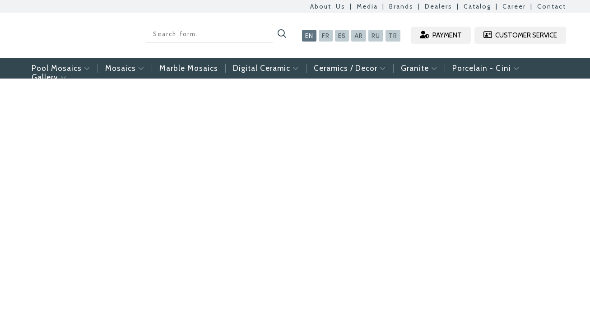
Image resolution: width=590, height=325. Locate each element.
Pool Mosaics (61, 68)
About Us (327, 6)
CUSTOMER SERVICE (520, 35)
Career (514, 6)
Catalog (477, 6)
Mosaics (124, 68)
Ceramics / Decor (350, 68)
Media (367, 6)
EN (309, 35)
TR (393, 35)
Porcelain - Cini (486, 68)
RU (376, 35)
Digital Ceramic (266, 68)
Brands (401, 6)
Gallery (49, 77)
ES (342, 35)
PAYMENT (441, 35)
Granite (419, 68)
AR (358, 35)
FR (326, 35)
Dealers (438, 6)
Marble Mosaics (188, 68)
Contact (551, 6)
